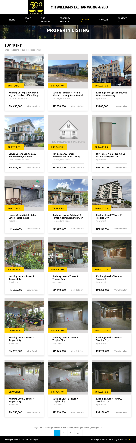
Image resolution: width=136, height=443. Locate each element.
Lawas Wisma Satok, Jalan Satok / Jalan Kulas (22, 216)
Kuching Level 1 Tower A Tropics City (21, 277)
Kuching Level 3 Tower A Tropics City (109, 277)
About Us (28, 20)
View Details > (33, 106)
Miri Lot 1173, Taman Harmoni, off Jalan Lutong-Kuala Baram (66, 155)
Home (12, 19)
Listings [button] (84, 19)
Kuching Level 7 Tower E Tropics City (109, 216)
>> (78, 433)
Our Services (45, 20)
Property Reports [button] (65, 20)
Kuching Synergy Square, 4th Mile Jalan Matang (111, 94)
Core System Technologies (27, 439)
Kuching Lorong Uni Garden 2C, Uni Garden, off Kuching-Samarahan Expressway (24, 94)
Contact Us (122, 20)
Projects (103, 19)
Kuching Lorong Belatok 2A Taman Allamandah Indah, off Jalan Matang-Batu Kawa (67, 216)
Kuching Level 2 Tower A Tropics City (21, 400)
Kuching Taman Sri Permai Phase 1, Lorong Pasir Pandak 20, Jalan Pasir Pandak (68, 94)
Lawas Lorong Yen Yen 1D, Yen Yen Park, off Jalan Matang (22, 155)
